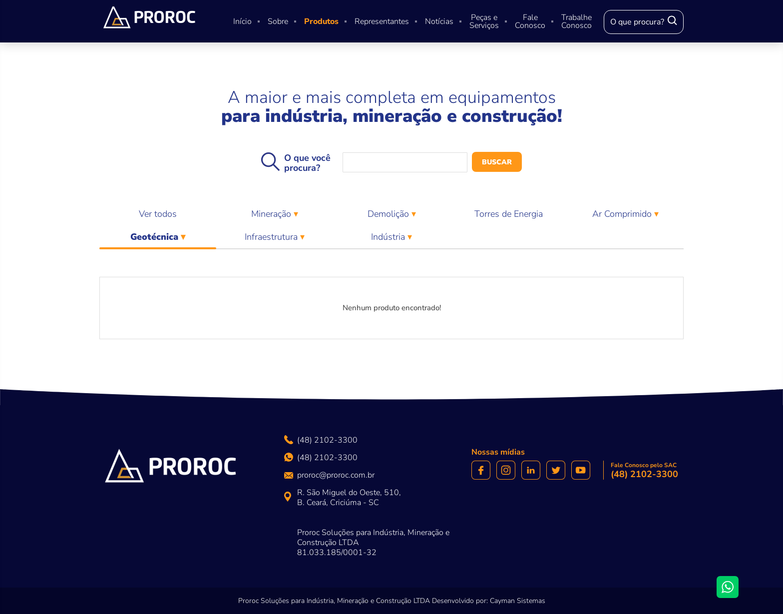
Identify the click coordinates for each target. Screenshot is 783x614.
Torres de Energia (508, 214)
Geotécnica (157, 239)
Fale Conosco (530, 21)
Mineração (272, 214)
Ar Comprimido (623, 214)
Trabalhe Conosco (576, 21)
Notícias (439, 21)
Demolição (389, 214)
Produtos (321, 21)
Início (242, 21)
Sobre (278, 21)
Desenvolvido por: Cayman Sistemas (488, 601)
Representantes (382, 21)
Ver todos (158, 214)
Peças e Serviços (484, 21)
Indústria (389, 237)
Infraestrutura (272, 237)
